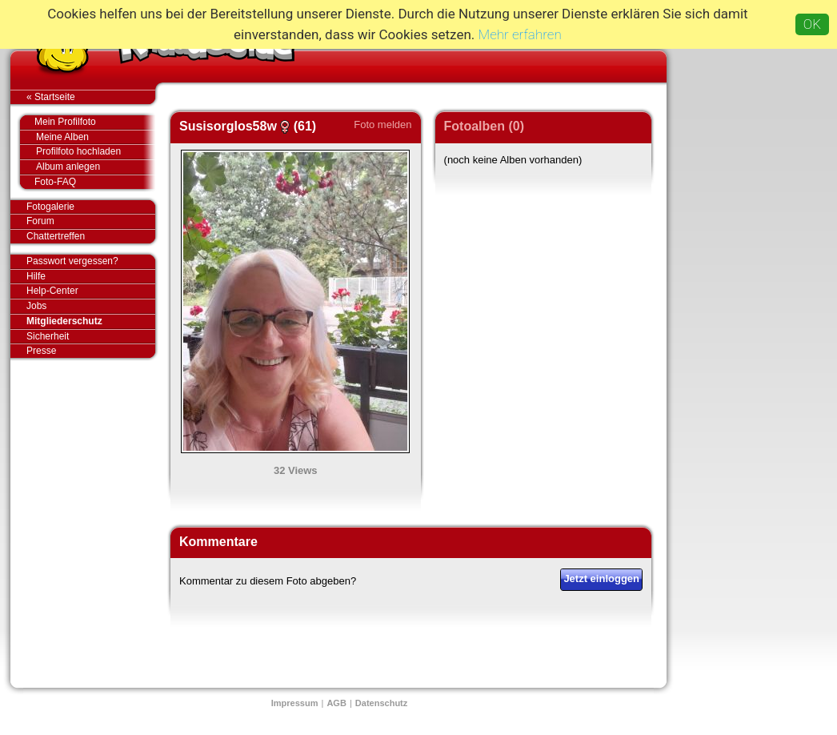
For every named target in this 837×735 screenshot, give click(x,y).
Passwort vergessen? (90, 262)
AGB (336, 703)
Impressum (294, 703)
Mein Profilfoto (86, 122)
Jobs (36, 305)
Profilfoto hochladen (95, 151)
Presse (90, 350)
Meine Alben (95, 137)
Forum (40, 221)
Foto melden (382, 124)
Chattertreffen (90, 236)
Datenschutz (381, 703)
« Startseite (90, 97)
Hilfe (36, 276)
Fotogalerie (90, 207)
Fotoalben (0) (484, 126)
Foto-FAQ (86, 182)
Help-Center (52, 290)
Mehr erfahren (520, 34)
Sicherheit (47, 336)
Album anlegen (95, 167)
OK (812, 24)
